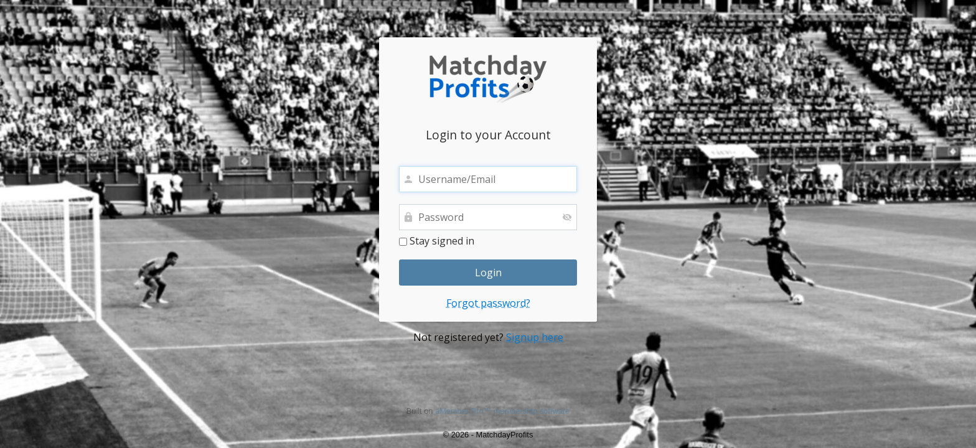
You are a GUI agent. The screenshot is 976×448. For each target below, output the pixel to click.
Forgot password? (488, 303)
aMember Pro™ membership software (502, 411)
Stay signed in (436, 241)
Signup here (534, 337)
